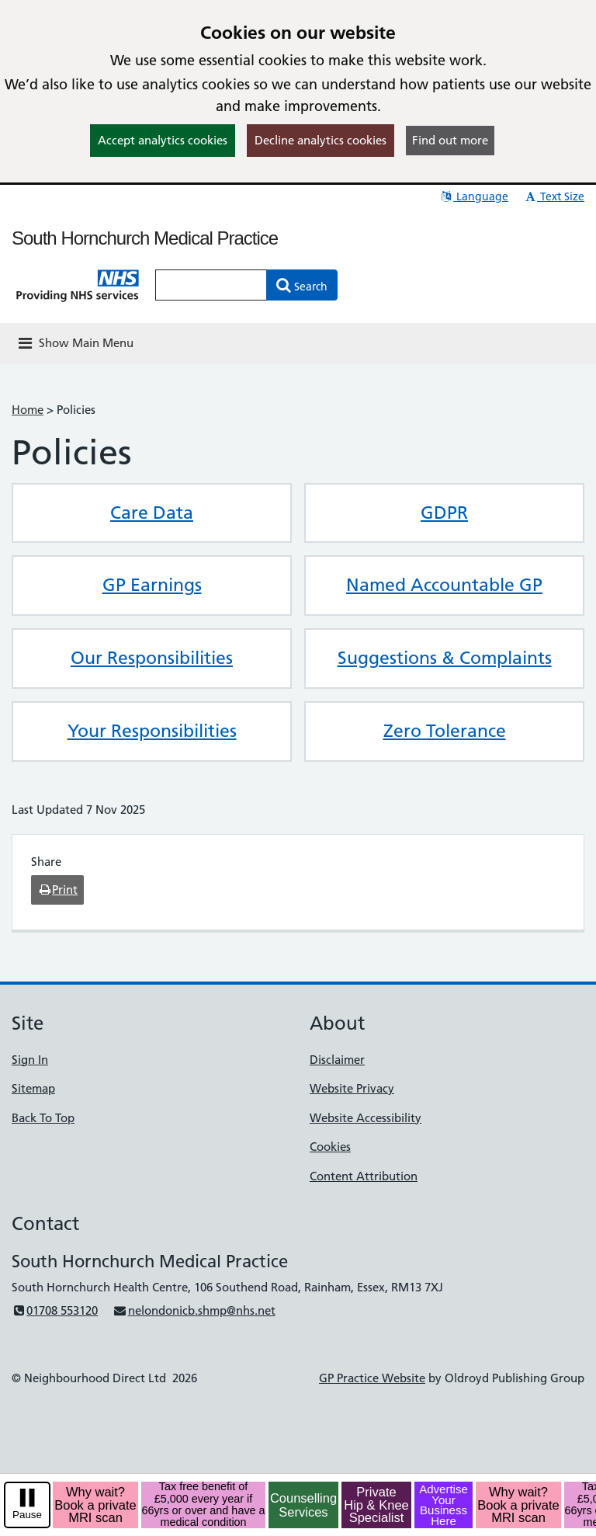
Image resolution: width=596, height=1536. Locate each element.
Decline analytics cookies (320, 140)
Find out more (450, 140)
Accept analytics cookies (162, 140)
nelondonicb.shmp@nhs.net (194, 1310)
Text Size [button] (553, 196)
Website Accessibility (365, 1117)
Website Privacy (352, 1088)
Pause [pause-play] (27, 1514)
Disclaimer (337, 1059)
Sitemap (33, 1088)
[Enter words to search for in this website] (211, 285)
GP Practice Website (372, 1378)
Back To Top (43, 1117)
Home (27, 409)
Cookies (330, 1146)
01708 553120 (55, 1310)
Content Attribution (364, 1176)
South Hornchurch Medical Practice (145, 238)
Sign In (30, 1059)
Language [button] (473, 196)
